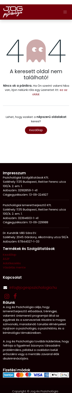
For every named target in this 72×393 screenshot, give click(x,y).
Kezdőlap (36, 130)
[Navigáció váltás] (65, 12)
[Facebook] (15, 296)
